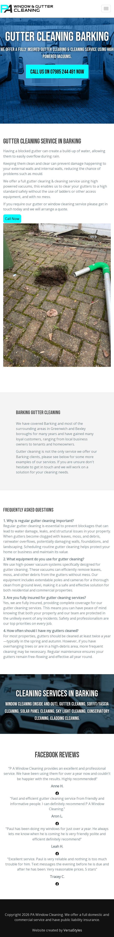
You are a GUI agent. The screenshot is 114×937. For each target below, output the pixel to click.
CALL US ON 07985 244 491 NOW (57, 72)
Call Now (12, 218)
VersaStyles (72, 930)
